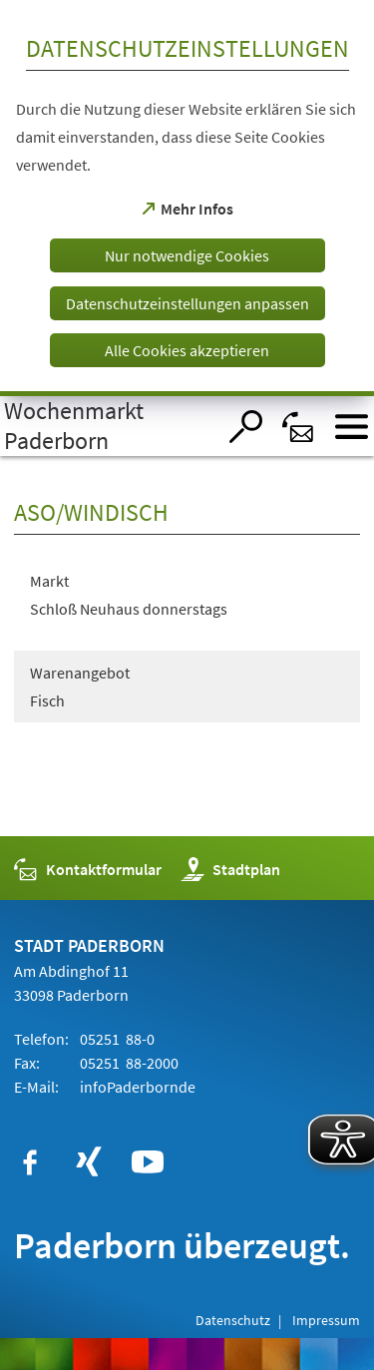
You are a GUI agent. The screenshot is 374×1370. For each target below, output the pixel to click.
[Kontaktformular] (298, 426)
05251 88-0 (116, 1039)
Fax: (27, 1063)
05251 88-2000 (128, 1063)
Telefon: (41, 1039)
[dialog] (187, 198)
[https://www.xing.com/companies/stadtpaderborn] (89, 1162)
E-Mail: (36, 1087)
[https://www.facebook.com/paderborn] (30, 1162)
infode (136, 1087)
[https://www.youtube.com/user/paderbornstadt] (148, 1162)
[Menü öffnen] (351, 426)
